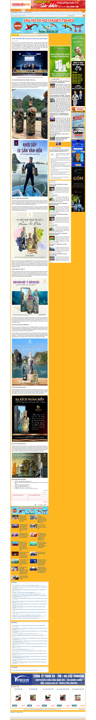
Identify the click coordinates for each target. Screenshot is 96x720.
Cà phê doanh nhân (28, 12)
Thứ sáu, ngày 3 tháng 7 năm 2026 (18, 15)
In (36, 505)
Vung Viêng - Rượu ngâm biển (25, 487)
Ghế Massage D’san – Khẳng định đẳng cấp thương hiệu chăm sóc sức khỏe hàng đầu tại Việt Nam (59, 115)
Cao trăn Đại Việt (33, 689)
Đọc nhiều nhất (52, 181)
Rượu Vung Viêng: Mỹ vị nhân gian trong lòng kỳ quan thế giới (24, 670)
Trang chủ (25, 709)
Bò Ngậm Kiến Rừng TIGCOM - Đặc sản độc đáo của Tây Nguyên (25, 594)
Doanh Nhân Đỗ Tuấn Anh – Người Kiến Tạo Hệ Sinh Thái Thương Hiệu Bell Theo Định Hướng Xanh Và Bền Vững (23, 546)
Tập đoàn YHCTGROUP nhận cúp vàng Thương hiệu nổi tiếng (25, 618)
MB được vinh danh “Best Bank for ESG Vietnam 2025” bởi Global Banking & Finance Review (42, 562)
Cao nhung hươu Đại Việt (63, 689)
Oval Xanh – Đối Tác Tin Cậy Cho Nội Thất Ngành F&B (23, 592)
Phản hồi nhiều (52, 182)
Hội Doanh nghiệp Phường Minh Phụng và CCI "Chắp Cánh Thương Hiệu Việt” (28, 635)
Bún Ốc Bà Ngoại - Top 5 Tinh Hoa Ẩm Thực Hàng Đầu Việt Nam (25, 585)
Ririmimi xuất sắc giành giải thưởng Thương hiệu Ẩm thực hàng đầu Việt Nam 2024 (29, 612)
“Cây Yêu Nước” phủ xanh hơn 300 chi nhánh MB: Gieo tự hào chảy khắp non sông (23, 562)
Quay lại (45, 501)
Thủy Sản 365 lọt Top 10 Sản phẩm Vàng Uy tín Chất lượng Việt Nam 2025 (63, 155)
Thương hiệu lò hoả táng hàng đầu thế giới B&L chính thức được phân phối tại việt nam (29, 598)
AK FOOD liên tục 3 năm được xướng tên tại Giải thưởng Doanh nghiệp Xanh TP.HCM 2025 (42, 545)
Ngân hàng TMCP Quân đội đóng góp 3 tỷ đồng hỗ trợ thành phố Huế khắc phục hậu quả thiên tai (42, 570)
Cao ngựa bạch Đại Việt (78, 689)
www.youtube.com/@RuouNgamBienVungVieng (28, 488)
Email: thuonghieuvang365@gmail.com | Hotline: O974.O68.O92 (41, 709)
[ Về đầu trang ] (81, 709)
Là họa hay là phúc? (53, 195)
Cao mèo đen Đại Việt (48, 689)
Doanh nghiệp (14, 12)
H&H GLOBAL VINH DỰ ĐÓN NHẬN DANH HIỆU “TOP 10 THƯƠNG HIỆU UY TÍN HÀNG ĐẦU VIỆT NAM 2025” (61, 166)
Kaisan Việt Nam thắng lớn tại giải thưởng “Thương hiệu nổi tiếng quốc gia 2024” (28, 609)
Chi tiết (14, 705)
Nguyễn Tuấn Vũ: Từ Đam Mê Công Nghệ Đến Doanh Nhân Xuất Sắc (26, 615)
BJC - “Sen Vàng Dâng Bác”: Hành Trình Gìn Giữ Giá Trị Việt (24, 633)
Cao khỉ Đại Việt (18, 689)
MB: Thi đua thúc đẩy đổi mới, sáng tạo (41, 553)
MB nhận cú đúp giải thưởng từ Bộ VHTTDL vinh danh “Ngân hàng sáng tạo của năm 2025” (23, 555)
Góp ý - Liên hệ (58, 709)
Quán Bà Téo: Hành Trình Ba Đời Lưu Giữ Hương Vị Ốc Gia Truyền (26, 616)
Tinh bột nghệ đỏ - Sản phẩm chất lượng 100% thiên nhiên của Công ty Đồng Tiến (23, 518)
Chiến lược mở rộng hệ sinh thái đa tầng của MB (23, 577)
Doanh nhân (20, 12)
